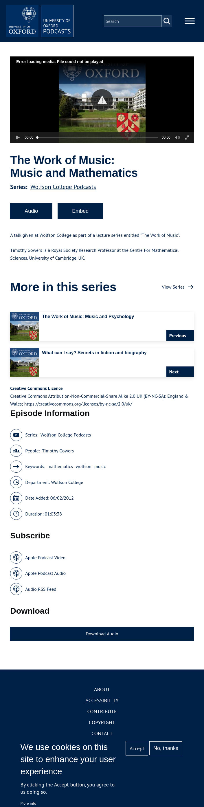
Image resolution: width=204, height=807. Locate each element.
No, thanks (165, 748)
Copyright (102, 723)
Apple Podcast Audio (45, 574)
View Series (173, 288)
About (102, 690)
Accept (137, 748)
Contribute (102, 712)
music (100, 467)
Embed (80, 212)
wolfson (83, 467)
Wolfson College (67, 483)
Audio (31, 212)
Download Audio (102, 635)
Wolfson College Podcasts (63, 188)
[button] (102, 101)
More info (28, 803)
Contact (102, 734)
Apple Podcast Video (45, 558)
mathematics (60, 467)
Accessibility (101, 701)
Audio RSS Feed (40, 590)
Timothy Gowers (58, 451)
